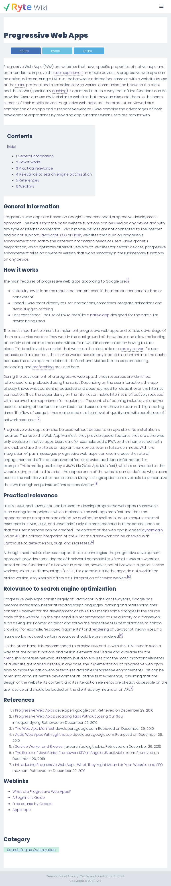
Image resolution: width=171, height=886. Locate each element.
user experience (69, 72)
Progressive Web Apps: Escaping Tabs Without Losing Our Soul (69, 716)
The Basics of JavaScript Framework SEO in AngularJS (61, 752)
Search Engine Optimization (31, 849)
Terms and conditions (96, 876)
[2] (38, 419)
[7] (131, 688)
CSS (63, 235)
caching (59, 90)
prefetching (43, 367)
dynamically (152, 530)
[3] (96, 484)
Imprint (119, 876)
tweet (55, 51)
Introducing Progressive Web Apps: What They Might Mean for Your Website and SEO (89, 764)
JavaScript (49, 235)
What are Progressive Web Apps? (41, 791)
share (24, 51)
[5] (129, 577)
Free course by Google (32, 803)
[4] (92, 542)
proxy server (132, 348)
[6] (121, 635)
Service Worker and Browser (39, 746)
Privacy (73, 876)
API (17, 536)
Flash (76, 235)
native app (100, 315)
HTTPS (20, 84)
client (8, 658)
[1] (127, 280)
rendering (100, 629)
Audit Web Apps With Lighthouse (43, 734)
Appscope (21, 809)
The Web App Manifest (35, 728)
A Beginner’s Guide (28, 797)
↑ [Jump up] (13, 710)
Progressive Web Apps (34, 710)
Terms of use (56, 876)
